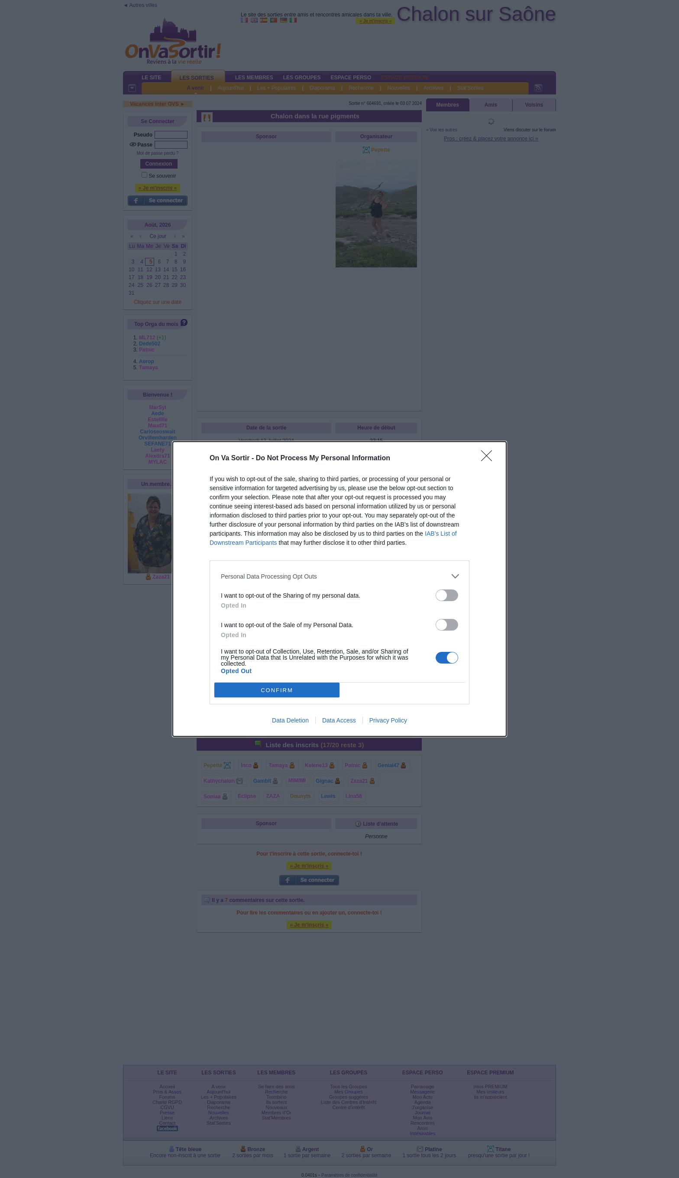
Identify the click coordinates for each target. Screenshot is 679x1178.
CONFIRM (277, 690)
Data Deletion (290, 720)
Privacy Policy (388, 720)
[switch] (447, 595)
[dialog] (339, 589)
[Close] (489, 458)
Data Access (339, 720)
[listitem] (339, 576)
